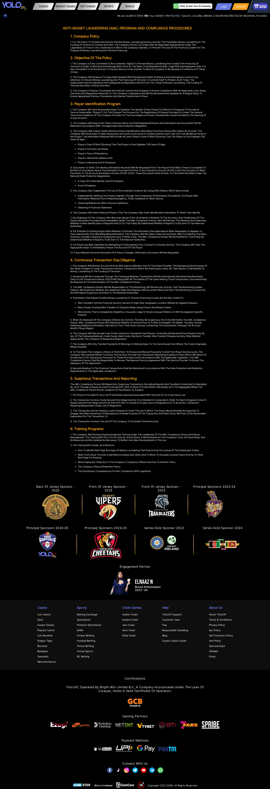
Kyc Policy (214, 630)
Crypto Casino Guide (174, 640)
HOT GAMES (87, 6)
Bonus (129, 6)
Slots (40, 619)
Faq (164, 624)
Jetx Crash (128, 624)
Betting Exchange (87, 614)
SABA (80, 630)
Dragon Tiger (44, 640)
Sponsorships (217, 645)
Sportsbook (83, 619)
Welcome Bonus (46, 661)
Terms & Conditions (220, 619)
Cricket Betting (85, 635)
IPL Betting (83, 656)
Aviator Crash (130, 614)
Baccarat (42, 645)
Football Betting (86, 640)
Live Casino (44, 614)
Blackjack (42, 651)
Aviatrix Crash (130, 619)
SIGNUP (241, 6)
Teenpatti (42, 656)
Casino (43, 6)
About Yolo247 (217, 614)
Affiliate (213, 651)
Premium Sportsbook (89, 624)
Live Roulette (45, 635)
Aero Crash (128, 630)
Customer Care (171, 619)
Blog (164, 635)
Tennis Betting (85, 645)
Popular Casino (46, 630)
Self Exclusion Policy (221, 635)
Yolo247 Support (172, 614)
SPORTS (108, 6)
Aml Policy (215, 640)
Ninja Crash (129, 635)
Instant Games (66, 6)
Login (223, 6)
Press (212, 656)
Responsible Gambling (175, 630)
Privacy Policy (217, 624)
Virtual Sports (85, 651)
